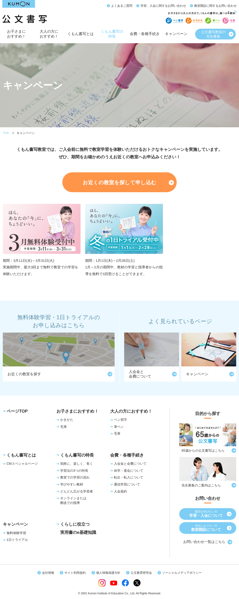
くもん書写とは (80, 36)
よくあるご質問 (121, 5)
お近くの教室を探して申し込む (119, 182)
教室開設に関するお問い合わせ (215, 5)
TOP (6, 133)
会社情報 (48, 572)
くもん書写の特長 (112, 35)
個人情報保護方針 (108, 572)
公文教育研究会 (141, 572)
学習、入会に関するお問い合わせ (163, 5)
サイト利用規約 (75, 572)
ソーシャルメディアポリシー (182, 572)
